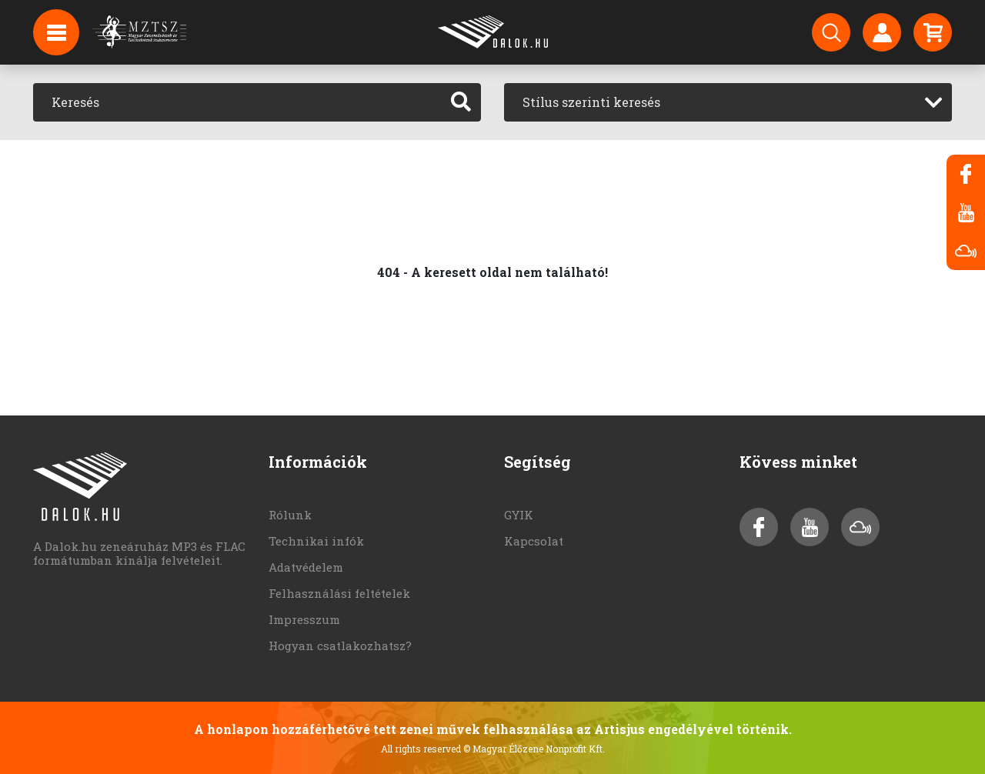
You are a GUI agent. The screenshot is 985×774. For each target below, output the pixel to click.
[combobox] (728, 102)
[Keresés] (237, 102)
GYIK (518, 514)
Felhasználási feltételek (339, 593)
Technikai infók (316, 541)
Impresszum (304, 619)
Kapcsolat (533, 541)
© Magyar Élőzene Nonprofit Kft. (534, 748)
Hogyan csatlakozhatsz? (340, 645)
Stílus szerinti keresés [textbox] (591, 102)
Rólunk (290, 514)
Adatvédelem (306, 567)
